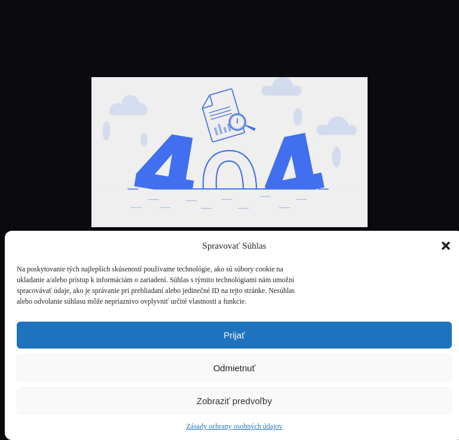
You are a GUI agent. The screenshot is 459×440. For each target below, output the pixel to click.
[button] (446, 246)
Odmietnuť (234, 368)
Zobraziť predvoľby (234, 401)
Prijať (234, 335)
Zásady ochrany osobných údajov (234, 426)
